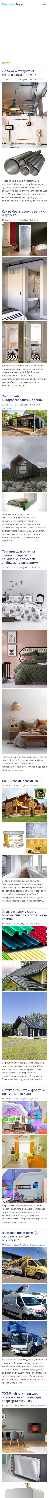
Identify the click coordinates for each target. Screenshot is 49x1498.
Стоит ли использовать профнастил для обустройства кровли (24, 915)
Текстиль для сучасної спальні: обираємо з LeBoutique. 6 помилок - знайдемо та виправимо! (20, 557)
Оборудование (37, 1245)
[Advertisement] (24, 34)
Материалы (36, 79)
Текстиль (35, 567)
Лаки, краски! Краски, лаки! (22, 781)
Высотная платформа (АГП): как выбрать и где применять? (22, 1236)
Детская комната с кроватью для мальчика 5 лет (23, 1092)
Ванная (34, 219)
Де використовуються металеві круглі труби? (19, 73)
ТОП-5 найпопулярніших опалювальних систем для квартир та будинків (21, 1397)
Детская (34, 1098)
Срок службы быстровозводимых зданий (22, 398)
